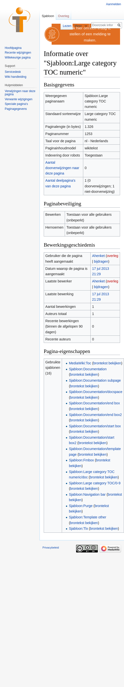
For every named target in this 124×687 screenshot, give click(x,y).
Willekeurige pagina (18, 57)
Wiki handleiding (15, 77)
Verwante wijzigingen (18, 99)
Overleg (63, 16)
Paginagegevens (16, 109)
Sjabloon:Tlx (78, 528)
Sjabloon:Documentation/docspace (95, 392)
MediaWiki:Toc (80, 363)
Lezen (65, 26)
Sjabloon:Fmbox (81, 460)
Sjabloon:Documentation (88, 369)
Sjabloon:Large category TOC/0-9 (95, 483)
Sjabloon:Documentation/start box (95, 426)
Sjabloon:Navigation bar (87, 494)
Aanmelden (113, 4)
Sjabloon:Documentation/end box (94, 403)
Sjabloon (48, 16)
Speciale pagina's (16, 104)
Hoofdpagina (13, 48)
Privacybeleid (50, 547)
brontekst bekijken (107, 363)
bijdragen (101, 261)
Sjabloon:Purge (81, 506)
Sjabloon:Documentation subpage (95, 380)
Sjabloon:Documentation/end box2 (95, 415)
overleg (112, 256)
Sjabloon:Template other (87, 517)
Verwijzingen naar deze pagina (20, 92)
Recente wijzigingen (18, 52)
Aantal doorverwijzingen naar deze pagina (62, 168)
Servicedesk (13, 72)
